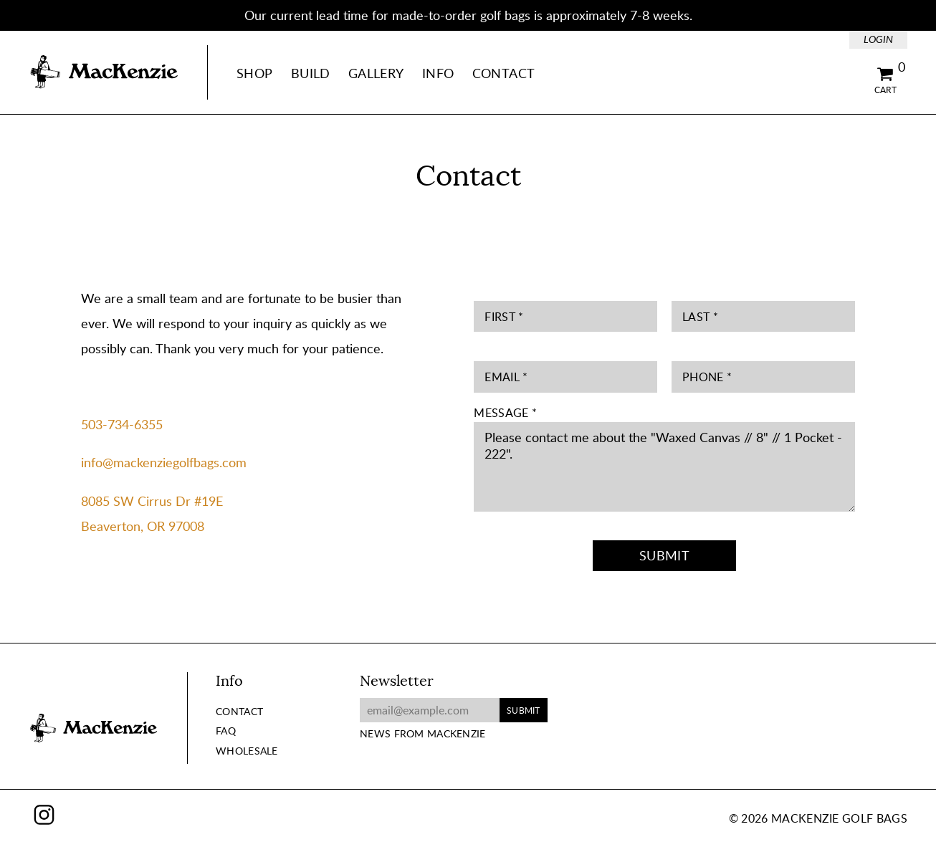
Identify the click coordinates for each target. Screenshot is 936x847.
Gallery (376, 73)
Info (438, 73)
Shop (254, 73)
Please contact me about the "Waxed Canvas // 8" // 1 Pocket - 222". (664, 467)
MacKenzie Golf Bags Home (104, 72)
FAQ (226, 730)
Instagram (44, 814)
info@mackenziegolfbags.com (164, 462)
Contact (503, 73)
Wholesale (247, 750)
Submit (664, 555)
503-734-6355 (122, 424)
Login (878, 39)
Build (310, 73)
